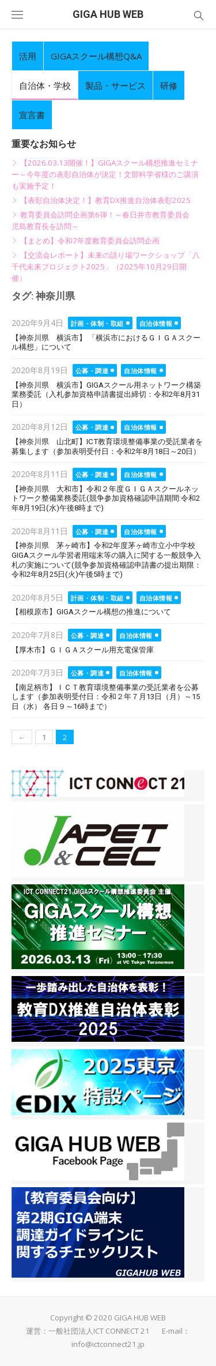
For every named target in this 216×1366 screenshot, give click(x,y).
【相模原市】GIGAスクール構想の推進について (91, 611)
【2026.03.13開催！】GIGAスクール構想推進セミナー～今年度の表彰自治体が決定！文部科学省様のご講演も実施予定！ (105, 174)
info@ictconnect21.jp (108, 1344)
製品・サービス (115, 85)
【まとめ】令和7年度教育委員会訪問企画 (90, 240)
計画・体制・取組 (97, 323)
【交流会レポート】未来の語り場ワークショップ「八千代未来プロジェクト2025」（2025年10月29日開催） (106, 266)
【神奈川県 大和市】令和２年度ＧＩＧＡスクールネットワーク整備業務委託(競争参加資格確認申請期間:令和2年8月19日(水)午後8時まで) (106, 498)
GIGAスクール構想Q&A (96, 56)
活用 (27, 56)
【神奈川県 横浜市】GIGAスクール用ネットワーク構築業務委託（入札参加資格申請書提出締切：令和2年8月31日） (106, 394)
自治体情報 (156, 323)
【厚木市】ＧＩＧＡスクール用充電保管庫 (83, 650)
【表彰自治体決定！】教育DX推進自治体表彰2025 (105, 200)
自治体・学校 (45, 85)
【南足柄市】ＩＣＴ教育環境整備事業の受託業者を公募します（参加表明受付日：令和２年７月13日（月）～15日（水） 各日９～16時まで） (106, 697)
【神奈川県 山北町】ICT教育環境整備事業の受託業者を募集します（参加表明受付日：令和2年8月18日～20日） (107, 446)
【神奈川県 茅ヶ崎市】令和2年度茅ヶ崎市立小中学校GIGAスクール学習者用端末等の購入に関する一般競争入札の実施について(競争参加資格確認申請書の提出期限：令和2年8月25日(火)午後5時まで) (107, 560)
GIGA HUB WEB (108, 14)
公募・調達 (92, 370)
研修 (168, 85)
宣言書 (32, 115)
